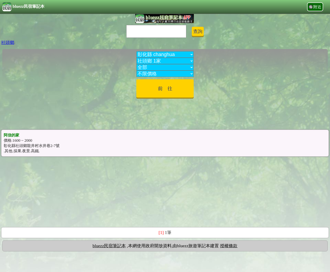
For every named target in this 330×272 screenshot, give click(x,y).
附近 (317, 7)
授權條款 (228, 245)
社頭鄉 (7, 42)
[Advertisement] (165, 112)
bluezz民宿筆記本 (23, 6)
